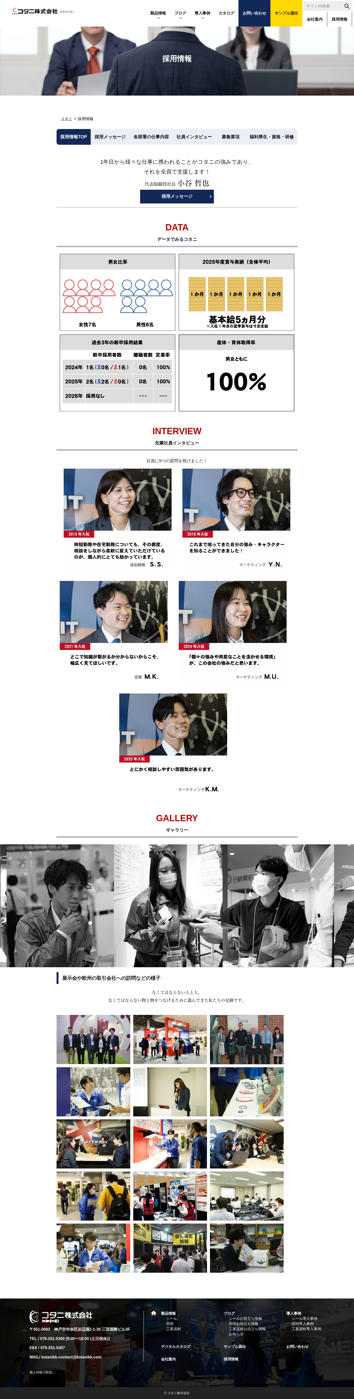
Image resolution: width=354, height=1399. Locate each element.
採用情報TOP (73, 136)
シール (171, 1318)
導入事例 (202, 13)
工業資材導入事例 (306, 1329)
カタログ (226, 13)
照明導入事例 (303, 1324)
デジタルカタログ (176, 1346)
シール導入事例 (304, 1318)
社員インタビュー (194, 136)
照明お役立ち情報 (243, 1324)
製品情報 (158, 13)
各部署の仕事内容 (151, 136)
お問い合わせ (254, 13)
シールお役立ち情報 (245, 1318)
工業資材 (173, 1329)
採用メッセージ (110, 136)
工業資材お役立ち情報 (247, 1329)
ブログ (180, 13)
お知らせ (236, 1334)
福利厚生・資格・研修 (272, 136)
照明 (170, 1324)
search (348, 7)
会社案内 (315, 19)
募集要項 (230, 136)
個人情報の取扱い (42, 1372)
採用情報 (339, 19)
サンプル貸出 (286, 13)
